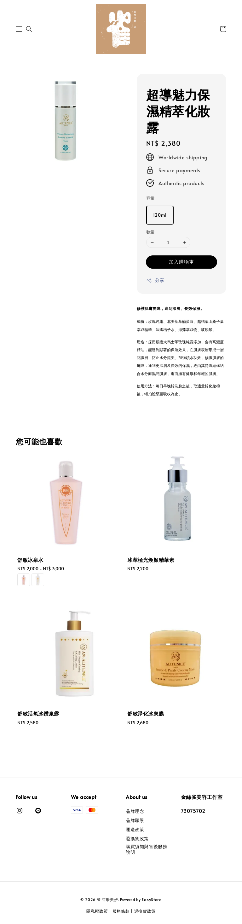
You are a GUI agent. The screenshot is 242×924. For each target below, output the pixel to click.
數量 (150, 232)
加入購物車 (181, 261)
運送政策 (135, 829)
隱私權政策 (97, 911)
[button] (19, 29)
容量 (150, 198)
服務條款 (121, 911)
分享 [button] (155, 280)
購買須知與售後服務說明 (146, 849)
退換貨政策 (137, 838)
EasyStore (151, 899)
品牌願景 (135, 820)
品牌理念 (135, 811)
